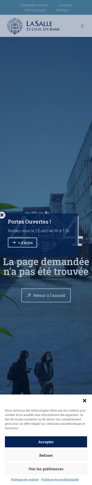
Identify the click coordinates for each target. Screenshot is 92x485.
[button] (84, 400)
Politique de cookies (25, 479)
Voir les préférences (46, 468)
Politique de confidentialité (60, 479)
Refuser (46, 455)
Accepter (46, 441)
